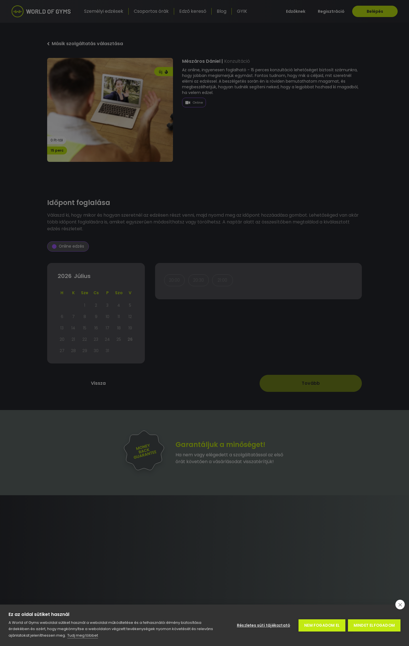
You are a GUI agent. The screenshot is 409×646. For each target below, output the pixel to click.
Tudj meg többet (82, 635)
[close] (400, 604)
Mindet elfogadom (374, 625)
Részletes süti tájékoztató (263, 625)
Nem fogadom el (321, 625)
